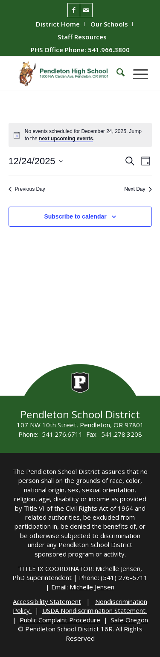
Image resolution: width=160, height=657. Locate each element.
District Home (58, 24)
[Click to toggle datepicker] (36, 161)
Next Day (137, 189)
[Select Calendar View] (146, 161)
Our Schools (109, 24)
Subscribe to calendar (75, 216)
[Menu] (136, 73)
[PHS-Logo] (66, 73)
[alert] (86, 135)
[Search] (116, 73)
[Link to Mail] (86, 10)
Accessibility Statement (47, 601)
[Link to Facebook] (74, 10)
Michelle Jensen (92, 587)
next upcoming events (66, 139)
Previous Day (27, 189)
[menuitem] (58, 24)
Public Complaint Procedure (60, 620)
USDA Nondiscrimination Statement (94, 610)
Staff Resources (82, 37)
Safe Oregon (129, 620)
